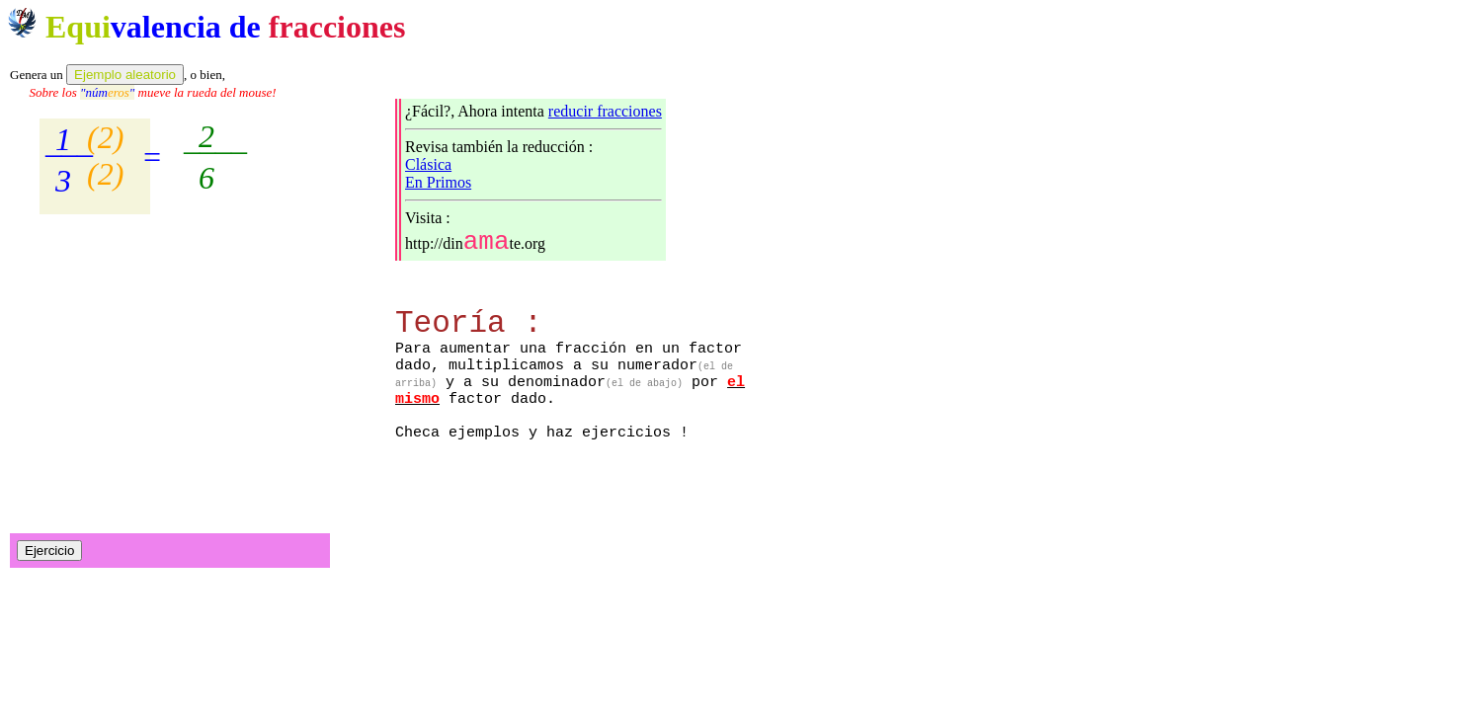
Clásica (428, 164)
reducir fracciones (605, 111)
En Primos (438, 182)
